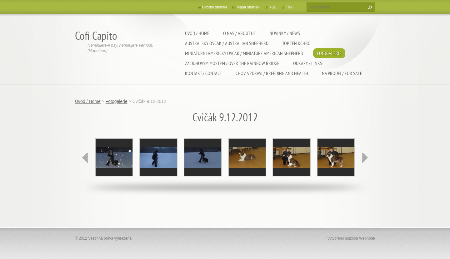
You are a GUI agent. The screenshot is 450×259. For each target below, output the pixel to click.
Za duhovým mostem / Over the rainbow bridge (232, 63)
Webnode (367, 238)
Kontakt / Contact (203, 73)
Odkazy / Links (307, 63)
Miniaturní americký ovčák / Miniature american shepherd (244, 53)
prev (85, 157)
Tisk (289, 7)
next (365, 157)
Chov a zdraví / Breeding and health (272, 73)
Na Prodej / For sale (342, 73)
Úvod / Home (197, 33)
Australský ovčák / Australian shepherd (226, 43)
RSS (273, 7)
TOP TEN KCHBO (296, 43)
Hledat (369, 7)
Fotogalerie (329, 53)
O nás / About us (239, 33)
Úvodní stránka (215, 7)
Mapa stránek (248, 7)
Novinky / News (284, 33)
